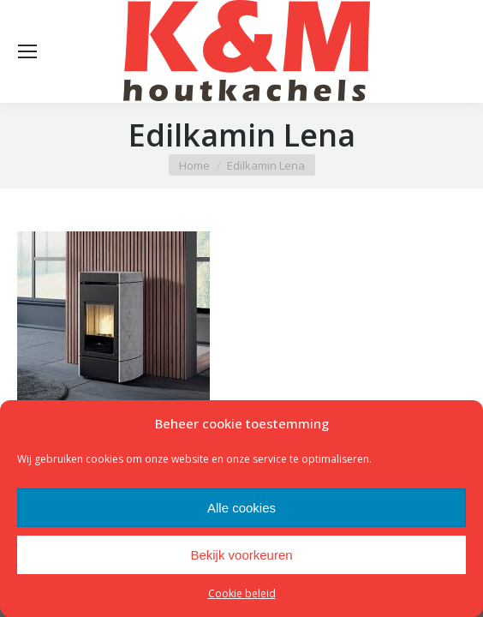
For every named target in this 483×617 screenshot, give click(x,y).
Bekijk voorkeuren (241, 555)
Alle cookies (241, 507)
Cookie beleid (242, 593)
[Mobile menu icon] (27, 51)
